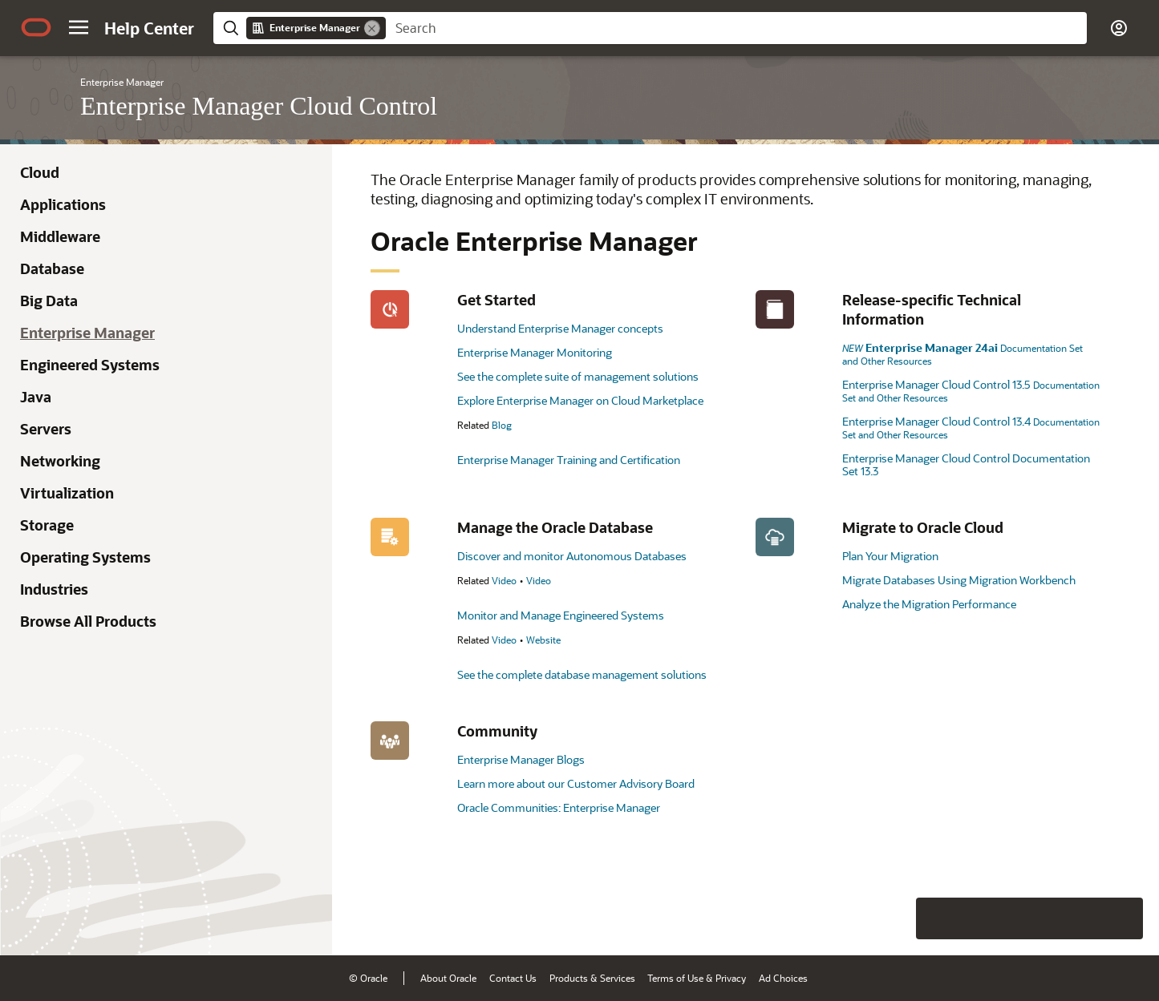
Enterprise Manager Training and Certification (568, 459)
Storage (47, 525)
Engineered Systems (90, 364)
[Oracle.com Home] (36, 27)
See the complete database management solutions (582, 674)
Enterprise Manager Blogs (521, 759)
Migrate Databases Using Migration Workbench (959, 579)
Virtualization (67, 493)
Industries (54, 589)
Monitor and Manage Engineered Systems (560, 615)
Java (35, 396)
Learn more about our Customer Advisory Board (576, 783)
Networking (60, 460)
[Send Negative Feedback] (1080, 918)
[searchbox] (736, 28)
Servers (45, 428)
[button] (78, 27)
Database (52, 268)
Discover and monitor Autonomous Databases (572, 555)
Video (504, 580)
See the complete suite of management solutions (578, 376)
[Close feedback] (898, 918)
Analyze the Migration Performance (929, 603)
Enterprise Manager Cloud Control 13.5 (971, 390)
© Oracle (368, 977)
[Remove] (372, 28)
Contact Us (513, 977)
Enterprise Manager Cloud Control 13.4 (971, 427)
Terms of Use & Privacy (696, 977)
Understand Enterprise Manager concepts (560, 328)
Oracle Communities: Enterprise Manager (558, 807)
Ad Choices (783, 977)
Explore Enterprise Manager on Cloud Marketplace (580, 400)
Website (543, 639)
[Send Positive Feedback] (1122, 918)
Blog (502, 424)
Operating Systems (85, 557)
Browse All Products (88, 621)
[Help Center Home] (149, 28)
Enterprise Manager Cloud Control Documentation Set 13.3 (966, 464)
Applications (63, 204)
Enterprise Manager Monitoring (534, 352)
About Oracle (448, 977)
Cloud (39, 172)
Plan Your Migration (890, 555)
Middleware (60, 236)
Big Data (49, 300)
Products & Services (592, 977)
